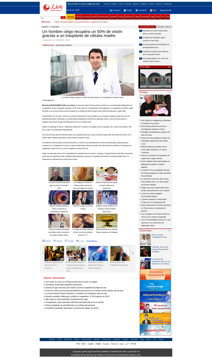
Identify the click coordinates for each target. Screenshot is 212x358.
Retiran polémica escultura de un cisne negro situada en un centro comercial (154, 149)
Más (169, 67)
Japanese (144, 4)
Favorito (58, 241)
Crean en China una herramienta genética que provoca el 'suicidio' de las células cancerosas (84, 291)
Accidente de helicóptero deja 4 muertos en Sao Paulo (154, 39)
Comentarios (91, 241)
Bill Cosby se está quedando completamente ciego (66, 299)
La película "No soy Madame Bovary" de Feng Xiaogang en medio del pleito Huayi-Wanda (156, 173)
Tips (168, 17)
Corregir (69, 241)
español (45, 27)
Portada (70, 17)
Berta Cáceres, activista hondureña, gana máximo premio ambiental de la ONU (75, 266)
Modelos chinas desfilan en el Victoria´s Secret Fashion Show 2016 (106, 209)
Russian (128, 4)
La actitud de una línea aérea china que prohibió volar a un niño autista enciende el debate (155, 182)
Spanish (136, 4)
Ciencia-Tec (106, 339)
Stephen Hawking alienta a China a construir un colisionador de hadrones (59, 209)
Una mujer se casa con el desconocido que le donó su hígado (71, 282)
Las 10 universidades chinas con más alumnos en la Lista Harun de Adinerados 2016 (155, 223)
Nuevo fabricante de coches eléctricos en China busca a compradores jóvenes (156, 208)
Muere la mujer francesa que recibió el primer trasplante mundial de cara (75, 288)
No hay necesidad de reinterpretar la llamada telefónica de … (156, 46)
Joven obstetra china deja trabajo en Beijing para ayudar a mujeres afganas (155, 164)
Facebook (140, 10)
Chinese (107, 4)
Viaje (152, 17)
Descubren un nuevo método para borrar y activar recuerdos (95, 265)
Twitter (128, 10)
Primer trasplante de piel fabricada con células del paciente (70, 305)
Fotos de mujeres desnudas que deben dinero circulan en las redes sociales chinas (59, 232)
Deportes (129, 17)
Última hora (45, 22)
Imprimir (46, 241)
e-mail (80, 241)
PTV (163, 17)
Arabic (151, 4)
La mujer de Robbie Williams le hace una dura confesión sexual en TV (83, 232)
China (78, 17)
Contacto (115, 10)
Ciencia (121, 17)
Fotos (157, 17)
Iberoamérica (103, 17)
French (120, 4)
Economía (86, 17)
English (114, 4)
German (158, 4)
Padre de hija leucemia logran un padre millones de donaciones (106, 185)
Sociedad (145, 17)
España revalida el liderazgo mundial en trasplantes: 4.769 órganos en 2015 (77, 296)
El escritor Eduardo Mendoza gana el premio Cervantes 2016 (59, 185)
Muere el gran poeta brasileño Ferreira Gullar (119, 263)
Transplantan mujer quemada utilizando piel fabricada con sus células (74, 302)
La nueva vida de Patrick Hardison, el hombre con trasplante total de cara (76, 293)
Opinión (113, 17)
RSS (153, 10)
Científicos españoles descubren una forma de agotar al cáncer (72, 308)
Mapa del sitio (166, 10)
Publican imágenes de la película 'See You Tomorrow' (53, 265)
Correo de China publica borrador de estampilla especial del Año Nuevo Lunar (155, 141)
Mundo (94, 17)
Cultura (137, 17)
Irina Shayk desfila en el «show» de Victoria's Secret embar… (155, 60)
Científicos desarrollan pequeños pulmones (63, 285)
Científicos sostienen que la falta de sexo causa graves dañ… (155, 53)
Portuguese (167, 4)
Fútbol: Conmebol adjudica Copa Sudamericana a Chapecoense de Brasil (81, 22)
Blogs (161, 339)
